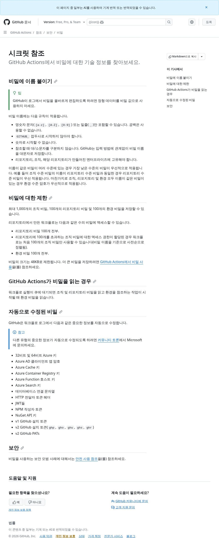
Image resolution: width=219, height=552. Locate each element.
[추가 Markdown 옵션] (201, 56)
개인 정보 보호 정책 (20, 510)
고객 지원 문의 (123, 507)
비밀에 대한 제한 (30, 197)
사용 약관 (46, 536)
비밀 (60, 32)
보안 (49, 32)
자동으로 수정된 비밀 (35, 311)
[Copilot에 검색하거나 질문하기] (129, 22)
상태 (82, 536)
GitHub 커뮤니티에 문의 (129, 501)
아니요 (34, 502)
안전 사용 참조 (86, 458)
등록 (209, 22)
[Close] (206, 6)
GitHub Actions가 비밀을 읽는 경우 (52, 281)
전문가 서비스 (113, 536)
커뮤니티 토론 (108, 340)
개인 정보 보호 (65, 536)
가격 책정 (94, 536)
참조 (39, 32)
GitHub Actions (20, 32)
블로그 (130, 536)
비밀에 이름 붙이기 (33, 81)
